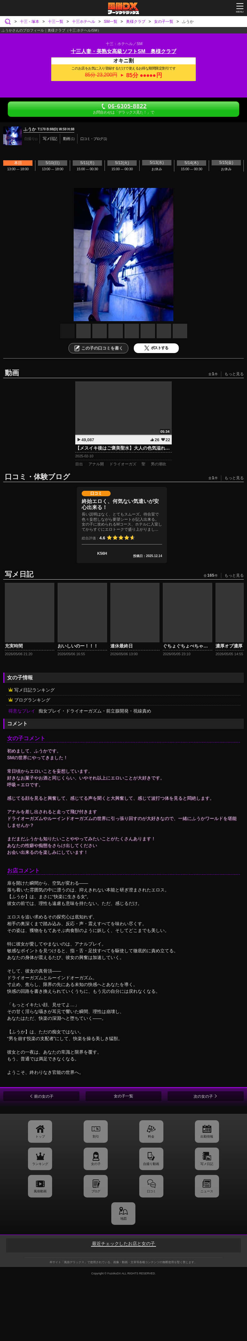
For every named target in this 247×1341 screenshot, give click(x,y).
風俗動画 (40, 1191)
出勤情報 (206, 1136)
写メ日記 (206, 1164)
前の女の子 (43, 1096)
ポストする (156, 348)
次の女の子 (203, 1096)
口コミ (151, 1191)
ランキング (40, 1164)
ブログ (95, 1191)
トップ (40, 1136)
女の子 (96, 1164)
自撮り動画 (151, 1164)
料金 (151, 1136)
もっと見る (234, 374)
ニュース (206, 1191)
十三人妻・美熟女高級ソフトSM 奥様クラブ (123, 51)
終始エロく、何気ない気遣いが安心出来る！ (120, 504)
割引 (96, 1136)
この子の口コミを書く (98, 348)
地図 (123, 1218)
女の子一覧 (123, 1096)
